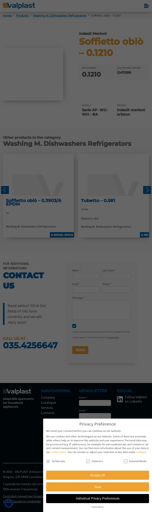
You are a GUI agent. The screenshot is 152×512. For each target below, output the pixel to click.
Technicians (55, 461)
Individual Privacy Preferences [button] (98, 498)
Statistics (94, 461)
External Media (135, 461)
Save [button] (97, 487)
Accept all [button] (97, 475)
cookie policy (58, 452)
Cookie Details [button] (97, 507)
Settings (141, 452)
